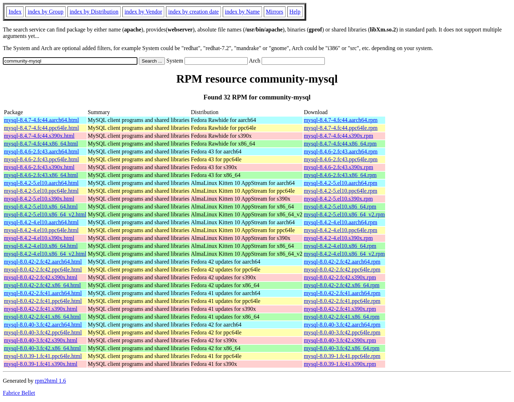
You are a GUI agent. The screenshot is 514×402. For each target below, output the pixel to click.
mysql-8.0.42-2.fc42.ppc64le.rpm (342, 269)
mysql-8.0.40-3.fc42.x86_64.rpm (341, 348)
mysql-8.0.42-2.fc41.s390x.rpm (340, 309)
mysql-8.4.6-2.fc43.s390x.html (39, 167)
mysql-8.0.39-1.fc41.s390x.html (40, 364)
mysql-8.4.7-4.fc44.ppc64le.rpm (341, 128)
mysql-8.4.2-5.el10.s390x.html (39, 199)
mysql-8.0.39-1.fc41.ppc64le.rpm (342, 356)
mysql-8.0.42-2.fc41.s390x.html (40, 309)
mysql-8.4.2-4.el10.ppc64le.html (41, 230)
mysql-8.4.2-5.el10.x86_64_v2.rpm (344, 214)
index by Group (45, 12)
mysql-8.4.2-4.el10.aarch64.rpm (340, 222)
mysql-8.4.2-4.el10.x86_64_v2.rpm (344, 254)
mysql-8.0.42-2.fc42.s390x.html (40, 277)
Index (15, 12)
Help (295, 12)
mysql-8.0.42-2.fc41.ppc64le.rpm (342, 301)
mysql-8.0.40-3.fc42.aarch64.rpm (342, 325)
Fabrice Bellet (19, 393)
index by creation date (193, 12)
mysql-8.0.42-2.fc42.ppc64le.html (43, 269)
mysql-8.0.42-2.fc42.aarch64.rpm (342, 262)
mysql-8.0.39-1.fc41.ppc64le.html (43, 356)
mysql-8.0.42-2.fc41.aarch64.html (43, 293)
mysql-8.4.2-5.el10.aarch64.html (41, 183)
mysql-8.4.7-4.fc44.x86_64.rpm (340, 144)
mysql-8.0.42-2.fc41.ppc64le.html (43, 301)
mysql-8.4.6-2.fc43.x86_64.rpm (340, 175)
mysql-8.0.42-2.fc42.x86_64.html (42, 285)
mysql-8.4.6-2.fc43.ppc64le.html (41, 159)
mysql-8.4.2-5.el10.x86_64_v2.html (45, 214)
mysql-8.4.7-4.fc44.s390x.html (39, 136)
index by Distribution (94, 12)
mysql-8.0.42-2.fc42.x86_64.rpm (341, 285)
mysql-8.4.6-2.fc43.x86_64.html (41, 175)
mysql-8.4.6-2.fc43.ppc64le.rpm (341, 159)
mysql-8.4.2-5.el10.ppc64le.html (41, 191)
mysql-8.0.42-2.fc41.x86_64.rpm (341, 317)
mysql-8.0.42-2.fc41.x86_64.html (42, 317)
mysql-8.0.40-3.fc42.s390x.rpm (340, 340)
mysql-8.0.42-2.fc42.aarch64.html (43, 262)
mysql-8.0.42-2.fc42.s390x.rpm (340, 277)
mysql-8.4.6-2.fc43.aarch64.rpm (341, 151)
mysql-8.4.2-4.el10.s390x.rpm (338, 238)
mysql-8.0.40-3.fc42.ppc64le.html (43, 332)
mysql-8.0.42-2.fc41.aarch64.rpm (342, 293)
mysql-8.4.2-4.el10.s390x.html (39, 238)
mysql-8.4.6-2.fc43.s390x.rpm (338, 167)
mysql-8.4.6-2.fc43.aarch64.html (41, 151)
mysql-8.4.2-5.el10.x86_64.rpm (340, 207)
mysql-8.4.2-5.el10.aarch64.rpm (340, 183)
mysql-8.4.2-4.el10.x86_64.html (41, 246)
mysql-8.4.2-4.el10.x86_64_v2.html (45, 254)
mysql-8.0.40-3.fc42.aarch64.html (43, 325)
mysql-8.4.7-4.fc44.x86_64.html (41, 144)
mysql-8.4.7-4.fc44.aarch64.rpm (341, 120)
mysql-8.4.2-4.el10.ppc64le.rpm (340, 230)
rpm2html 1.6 (50, 381)
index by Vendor (143, 12)
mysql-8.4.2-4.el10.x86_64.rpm (340, 246)
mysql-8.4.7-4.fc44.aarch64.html (41, 120)
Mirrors (274, 12)
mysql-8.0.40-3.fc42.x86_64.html (42, 348)
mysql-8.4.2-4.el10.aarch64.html (41, 222)
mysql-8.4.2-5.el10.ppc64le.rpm (340, 191)
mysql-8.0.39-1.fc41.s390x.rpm (340, 364)
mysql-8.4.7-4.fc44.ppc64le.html (41, 128)
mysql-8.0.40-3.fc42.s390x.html (40, 340)
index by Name (242, 12)
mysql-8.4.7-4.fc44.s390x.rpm (338, 136)
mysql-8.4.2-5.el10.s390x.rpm (338, 199)
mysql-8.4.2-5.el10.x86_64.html (41, 207)
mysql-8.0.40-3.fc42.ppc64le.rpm (342, 332)
